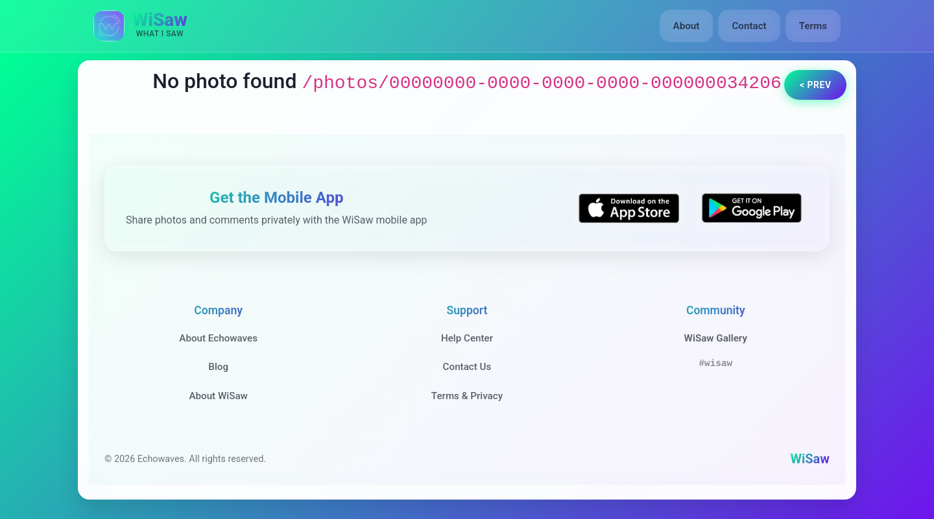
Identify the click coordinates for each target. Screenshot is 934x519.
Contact (749, 26)
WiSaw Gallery (715, 338)
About (686, 26)
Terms (813, 26)
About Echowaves (218, 338)
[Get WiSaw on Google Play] (751, 208)
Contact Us (467, 367)
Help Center (467, 338)
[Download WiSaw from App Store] (628, 208)
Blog (218, 367)
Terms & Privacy (467, 396)
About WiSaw (218, 396)
